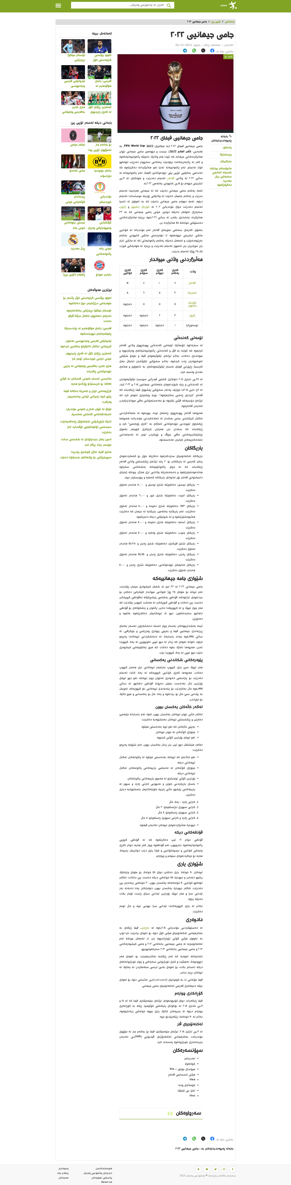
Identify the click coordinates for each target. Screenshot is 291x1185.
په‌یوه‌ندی (63, 1169)
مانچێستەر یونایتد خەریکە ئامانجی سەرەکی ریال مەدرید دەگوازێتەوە (221, 177)
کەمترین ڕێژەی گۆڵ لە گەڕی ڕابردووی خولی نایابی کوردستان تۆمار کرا (88, 356)
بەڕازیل (145, 928)
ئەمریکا (192, 293)
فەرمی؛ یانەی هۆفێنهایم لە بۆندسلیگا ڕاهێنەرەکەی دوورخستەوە (87, 331)
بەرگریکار (226, 161)
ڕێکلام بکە (63, 1173)
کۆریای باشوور (140, 207)
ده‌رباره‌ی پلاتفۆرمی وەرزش (98, 1173)
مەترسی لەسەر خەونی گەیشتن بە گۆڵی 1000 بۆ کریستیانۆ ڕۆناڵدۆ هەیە (85, 381)
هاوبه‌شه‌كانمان (104, 1169)
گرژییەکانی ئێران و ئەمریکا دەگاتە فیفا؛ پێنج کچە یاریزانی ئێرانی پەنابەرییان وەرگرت (87, 396)
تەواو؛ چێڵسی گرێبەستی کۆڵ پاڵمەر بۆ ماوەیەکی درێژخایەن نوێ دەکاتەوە (87, 301)
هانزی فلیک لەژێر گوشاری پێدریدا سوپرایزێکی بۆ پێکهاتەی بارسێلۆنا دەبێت (85, 455)
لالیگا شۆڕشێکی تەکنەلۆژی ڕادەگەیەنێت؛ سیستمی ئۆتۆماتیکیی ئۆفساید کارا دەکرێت (85, 427)
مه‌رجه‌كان (63, 1178)
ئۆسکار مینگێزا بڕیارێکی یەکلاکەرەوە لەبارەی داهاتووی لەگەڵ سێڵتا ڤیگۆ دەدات (88, 316)
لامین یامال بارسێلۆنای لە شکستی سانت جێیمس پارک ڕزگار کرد (86, 442)
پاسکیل (227, 148)
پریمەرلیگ (226, 155)
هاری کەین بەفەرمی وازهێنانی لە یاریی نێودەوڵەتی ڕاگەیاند (87, 369)
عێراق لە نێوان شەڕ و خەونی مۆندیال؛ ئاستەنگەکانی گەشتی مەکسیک (88, 412)
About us (106, 1182)
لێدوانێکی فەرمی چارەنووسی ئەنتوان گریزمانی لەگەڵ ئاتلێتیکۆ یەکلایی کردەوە (85, 344)
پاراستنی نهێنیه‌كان (101, 1178)
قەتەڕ (170, 178)
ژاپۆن (123, 207)
